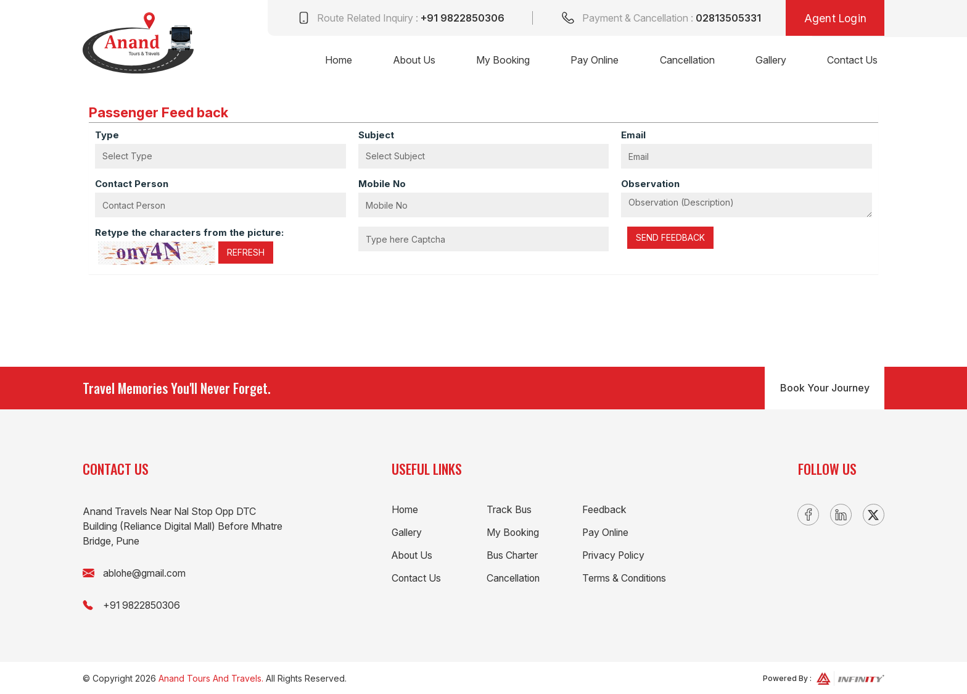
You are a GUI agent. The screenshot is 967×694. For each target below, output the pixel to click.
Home (331, 61)
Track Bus (509, 509)
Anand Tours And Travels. (210, 677)
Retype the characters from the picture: (189, 232)
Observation (650, 184)
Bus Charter (513, 555)
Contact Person (131, 184)
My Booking (498, 61)
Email (633, 135)
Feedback (604, 509)
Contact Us (851, 61)
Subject (376, 135)
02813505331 (726, 18)
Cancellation (684, 61)
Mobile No (382, 184)
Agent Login (834, 18)
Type (107, 135)
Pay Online (591, 61)
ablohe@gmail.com (145, 573)
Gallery (769, 61)
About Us (408, 61)
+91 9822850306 (458, 18)
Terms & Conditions (625, 578)
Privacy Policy (614, 555)
